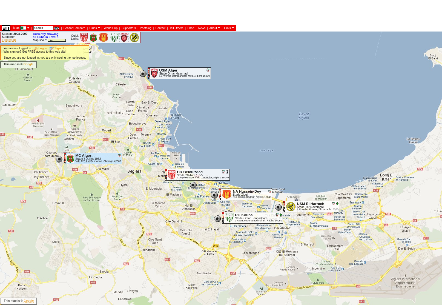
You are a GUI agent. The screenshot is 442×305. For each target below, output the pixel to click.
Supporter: (9, 36)
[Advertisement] (99, 64)
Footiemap (9, 39)
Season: (14, 33)
